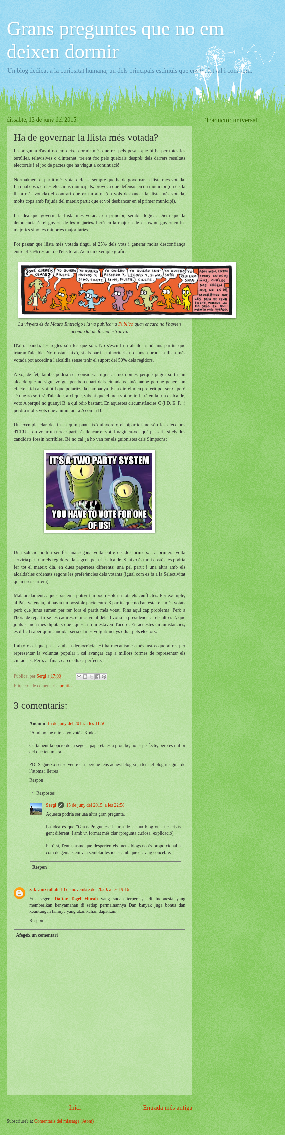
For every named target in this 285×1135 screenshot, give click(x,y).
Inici (75, 1107)
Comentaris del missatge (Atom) (64, 1121)
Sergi (51, 805)
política (66, 685)
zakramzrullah (43, 889)
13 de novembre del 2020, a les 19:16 (94, 889)
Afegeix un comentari (37, 935)
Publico (126, 324)
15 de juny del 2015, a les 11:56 (76, 723)
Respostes (45, 793)
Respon (36, 780)
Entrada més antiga (167, 1107)
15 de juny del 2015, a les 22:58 (95, 805)
